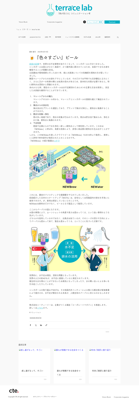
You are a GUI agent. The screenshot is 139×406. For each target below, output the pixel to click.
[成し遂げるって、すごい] (34, 357)
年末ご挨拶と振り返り (102, 371)
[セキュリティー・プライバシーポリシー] (45, 396)
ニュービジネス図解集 (72, 37)
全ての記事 (22, 37)
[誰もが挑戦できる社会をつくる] (69, 357)
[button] (118, 37)
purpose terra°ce (35, 37)
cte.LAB (97, 37)
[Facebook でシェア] (30, 325)
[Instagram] (84, 22)
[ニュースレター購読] (95, 22)
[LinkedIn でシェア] (41, 325)
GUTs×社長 (87, 37)
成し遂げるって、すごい (32, 371)
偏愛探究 (107, 37)
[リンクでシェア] (46, 325)
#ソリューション (35, 312)
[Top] (17, 30)
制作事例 (58, 37)
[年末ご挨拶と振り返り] (104, 357)
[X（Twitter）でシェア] (36, 325)
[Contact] (112, 22)
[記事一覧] (25, 29)
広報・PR (48, 37)
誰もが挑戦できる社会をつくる (68, 373)
